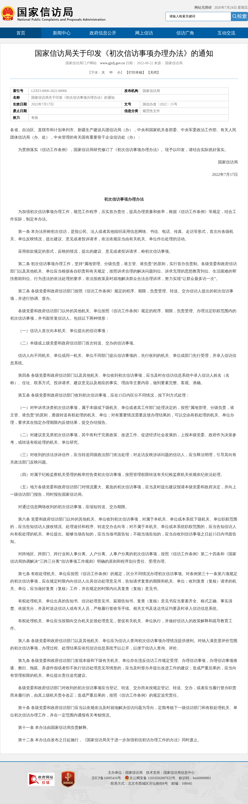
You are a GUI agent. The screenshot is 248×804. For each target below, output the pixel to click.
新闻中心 (62, 33)
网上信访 (144, 33)
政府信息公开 (103, 33)
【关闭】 (153, 72)
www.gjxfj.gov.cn (112, 63)
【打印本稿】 (135, 72)
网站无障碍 (203, 7)
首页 (20, 33)
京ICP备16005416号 (106, 778)
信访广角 (185, 33)
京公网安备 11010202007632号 (152, 778)
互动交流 (226, 33)
